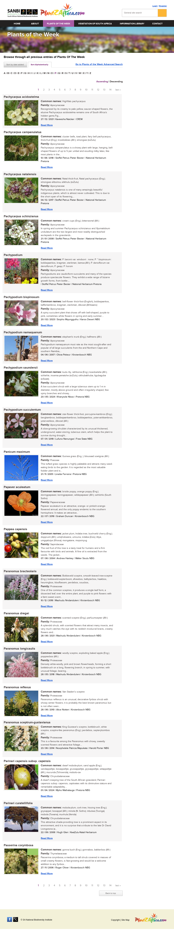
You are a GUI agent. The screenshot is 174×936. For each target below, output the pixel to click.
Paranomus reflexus (17, 687)
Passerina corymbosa (18, 845)
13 (104, 90)
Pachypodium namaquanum (23, 332)
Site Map (125, 920)
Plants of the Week (58, 23)
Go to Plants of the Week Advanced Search (99, 64)
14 (110, 90)
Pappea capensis (15, 529)
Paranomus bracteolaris (20, 571)
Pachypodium (13, 255)
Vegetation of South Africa (95, 23)
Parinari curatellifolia (18, 803)
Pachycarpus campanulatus (22, 132)
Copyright (115, 920)
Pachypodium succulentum (22, 410)
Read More (47, 125)
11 (92, 90)
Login (155, 6)
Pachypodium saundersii (21, 368)
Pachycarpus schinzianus (21, 216)
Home (17, 23)
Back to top (111, 893)
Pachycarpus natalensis (20, 174)
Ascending (102, 81)
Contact (157, 23)
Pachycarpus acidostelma (21, 97)
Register (163, 6)
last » (118, 90)
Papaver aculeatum (17, 487)
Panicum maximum (17, 452)
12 (98, 90)
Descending (116, 81)
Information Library (132, 23)
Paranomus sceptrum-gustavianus (27, 723)
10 (86, 90)
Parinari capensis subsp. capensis (27, 761)
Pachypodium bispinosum (21, 297)
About (35, 23)
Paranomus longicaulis (19, 649)
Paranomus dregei (16, 613)
